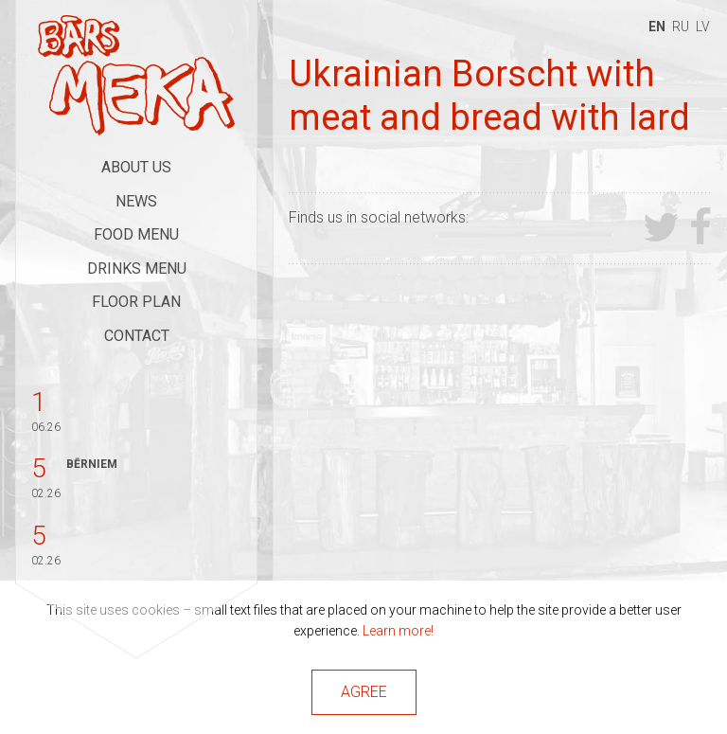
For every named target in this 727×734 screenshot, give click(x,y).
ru (680, 26)
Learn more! (398, 630)
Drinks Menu (136, 268)
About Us (136, 167)
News (136, 201)
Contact (136, 336)
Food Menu (136, 234)
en (656, 26)
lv (703, 26)
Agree (364, 692)
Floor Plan (136, 302)
